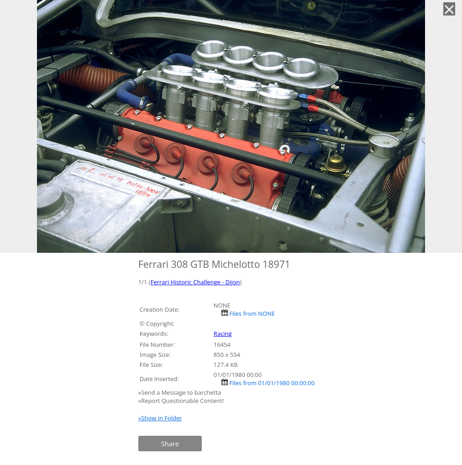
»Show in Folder (160, 418)
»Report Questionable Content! (181, 401)
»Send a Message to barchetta (180, 392)
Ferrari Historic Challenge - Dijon (195, 282)
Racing (223, 333)
